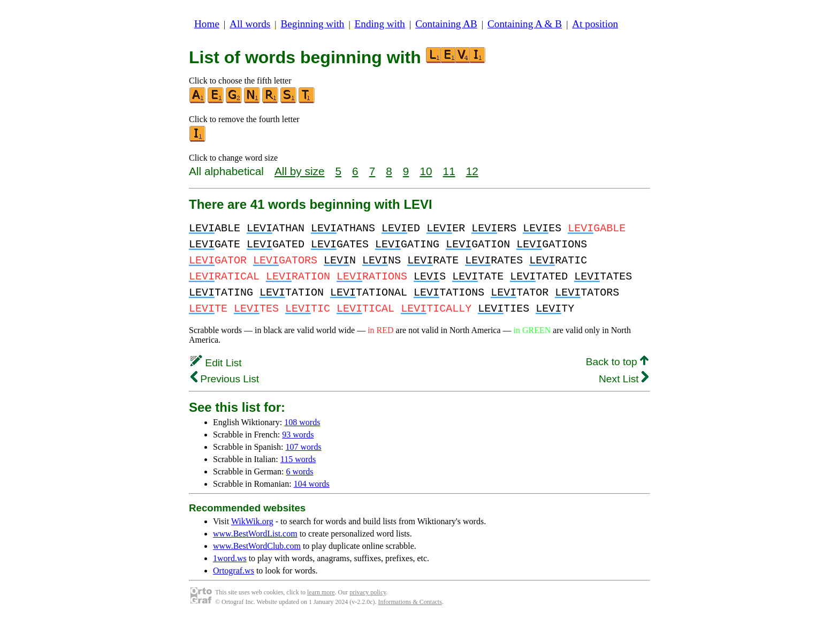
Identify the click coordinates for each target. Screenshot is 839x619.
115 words (298, 459)
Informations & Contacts (410, 602)
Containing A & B (524, 23)
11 (449, 171)
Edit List (216, 362)
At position (595, 23)
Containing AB (446, 23)
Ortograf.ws (233, 570)
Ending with (380, 23)
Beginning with (313, 23)
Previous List (224, 378)
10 (426, 171)
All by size (299, 171)
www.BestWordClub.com (257, 545)
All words (250, 23)
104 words (312, 483)
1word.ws (230, 558)
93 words (298, 434)
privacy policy (367, 592)
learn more (321, 592)
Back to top (617, 361)
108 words (302, 422)
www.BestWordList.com (255, 533)
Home (206, 23)
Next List (624, 378)
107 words (304, 446)
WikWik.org (252, 521)
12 (472, 171)
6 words (299, 471)
